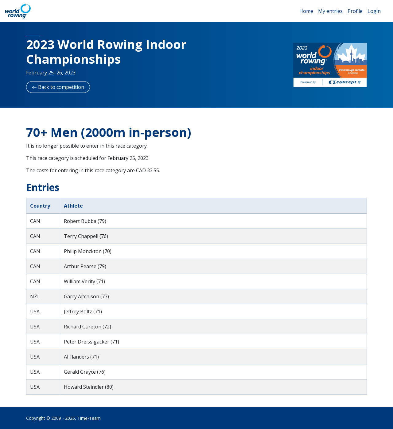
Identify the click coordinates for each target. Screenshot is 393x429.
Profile (355, 11)
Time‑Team (89, 418)
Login (374, 11)
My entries (330, 11)
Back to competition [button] (58, 87)
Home (306, 11)
